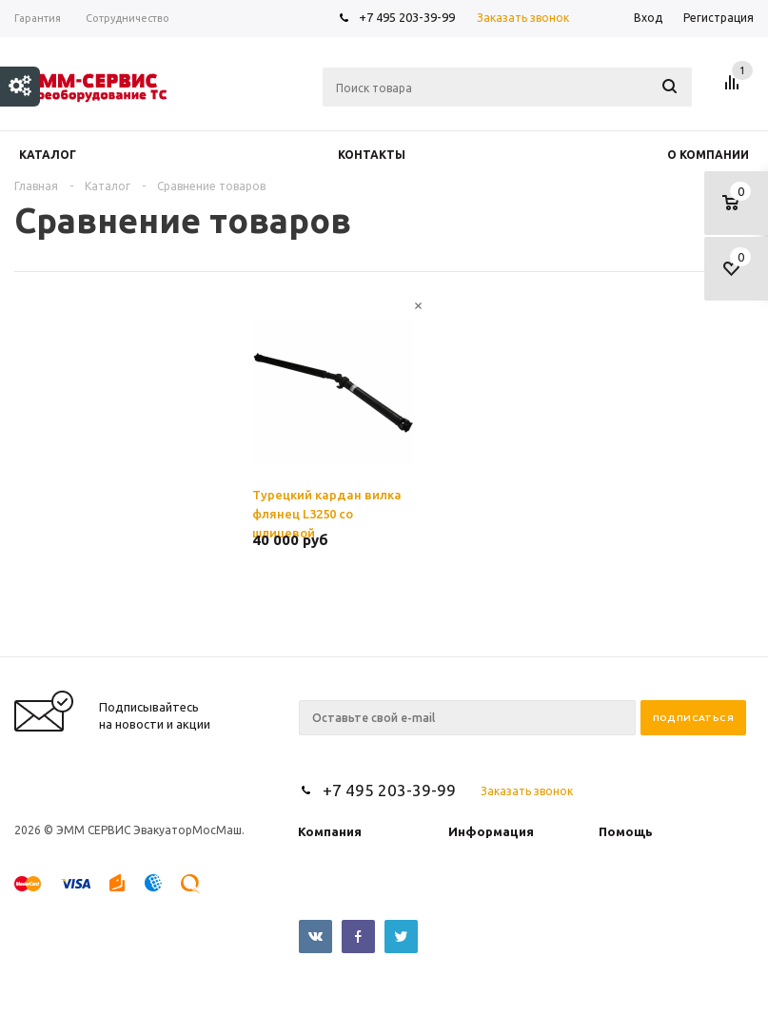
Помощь (626, 831)
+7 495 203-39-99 (407, 17)
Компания (330, 831)
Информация (491, 831)
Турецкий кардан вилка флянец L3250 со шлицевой (327, 510)
